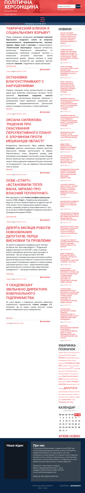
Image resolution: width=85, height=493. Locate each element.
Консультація (71, 366)
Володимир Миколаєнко (72, 358)
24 (66, 427)
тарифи (77, 397)
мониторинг (69, 394)
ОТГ (71, 368)
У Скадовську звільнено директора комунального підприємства (26, 291)
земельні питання (74, 391)
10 (66, 421)
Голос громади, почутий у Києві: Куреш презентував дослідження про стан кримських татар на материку (69, 71)
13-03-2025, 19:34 (66, 222)
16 (63, 424)
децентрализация (64, 391)
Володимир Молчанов (65, 360)
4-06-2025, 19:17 (66, 165)
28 (79, 427)
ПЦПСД (61, 373)
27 (76, 427)
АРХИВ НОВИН (69, 436)
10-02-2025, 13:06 (66, 264)
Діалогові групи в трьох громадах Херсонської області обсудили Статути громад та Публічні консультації (69, 230)
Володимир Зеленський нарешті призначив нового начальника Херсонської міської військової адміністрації (69, 174)
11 (70, 421)
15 (60, 424)
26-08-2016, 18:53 (20, 114)
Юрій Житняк (62, 381)
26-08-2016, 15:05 (17, 323)
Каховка (64, 366)
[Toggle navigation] (42, 19)
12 (73, 421)
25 (70, 427)
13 (76, 421)
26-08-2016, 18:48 (20, 174)
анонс (69, 381)
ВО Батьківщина (71, 355)
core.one (9, 71)
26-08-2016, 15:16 (20, 222)
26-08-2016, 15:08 (20, 279)
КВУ (60, 366)
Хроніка (9, 109)
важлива (62, 384)
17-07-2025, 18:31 (66, 94)
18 (70, 424)
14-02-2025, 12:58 (66, 249)
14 (79, 421)
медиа (64, 394)
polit (8, 323)
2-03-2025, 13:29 (66, 236)
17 (66, 424)
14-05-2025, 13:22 (66, 197)
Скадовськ (66, 373)
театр (60, 399)
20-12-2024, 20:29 (66, 322)
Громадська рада (72, 363)
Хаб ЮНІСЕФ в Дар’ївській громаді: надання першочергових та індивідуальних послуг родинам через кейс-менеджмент (69, 314)
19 (73, 424)
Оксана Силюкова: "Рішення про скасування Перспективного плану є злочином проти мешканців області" (28, 130)
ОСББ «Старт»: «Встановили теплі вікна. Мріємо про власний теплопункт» (27, 186)
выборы (61, 388)
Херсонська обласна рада (70, 379)
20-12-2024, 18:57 (66, 340)
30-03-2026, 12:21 (66, 45)
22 (60, 427)
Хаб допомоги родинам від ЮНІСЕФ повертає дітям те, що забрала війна (69, 204)
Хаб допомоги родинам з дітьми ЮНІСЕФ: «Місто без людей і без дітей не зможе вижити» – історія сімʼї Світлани (69, 216)
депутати (70, 388)
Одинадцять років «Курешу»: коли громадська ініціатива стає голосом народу (69, 135)
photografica (76, 486)
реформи (72, 397)
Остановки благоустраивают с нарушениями (25, 81)
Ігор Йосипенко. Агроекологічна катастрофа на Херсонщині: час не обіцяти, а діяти (67, 159)
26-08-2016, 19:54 (20, 71)
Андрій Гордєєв (63, 352)
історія (73, 399)
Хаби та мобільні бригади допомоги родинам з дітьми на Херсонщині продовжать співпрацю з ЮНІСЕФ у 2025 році (69, 258)
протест (67, 397)
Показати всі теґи (66, 402)
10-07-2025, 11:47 (66, 111)
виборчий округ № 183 (72, 384)
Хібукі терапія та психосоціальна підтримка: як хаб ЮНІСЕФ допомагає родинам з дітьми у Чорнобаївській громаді (68, 87)
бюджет (75, 381)
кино (60, 394)
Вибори (62, 358)
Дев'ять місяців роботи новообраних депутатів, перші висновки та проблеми (28, 234)
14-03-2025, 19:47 (66, 209)
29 (60, 431)
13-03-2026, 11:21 (66, 62)
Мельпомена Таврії (64, 368)
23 (63, 427)
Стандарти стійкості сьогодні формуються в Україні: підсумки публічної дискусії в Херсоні (69, 243)
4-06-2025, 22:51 (66, 151)
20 (76, 424)
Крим (77, 366)
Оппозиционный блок (71, 371)
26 (73, 427)
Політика (10, 274)
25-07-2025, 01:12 (66, 77)
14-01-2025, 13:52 (66, 285)
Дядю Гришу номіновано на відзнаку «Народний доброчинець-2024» (68, 146)
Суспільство (11, 66)
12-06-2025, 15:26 (66, 140)
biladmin (9, 222)
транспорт (66, 399)
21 (79, 424)
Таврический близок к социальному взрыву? (28, 30)
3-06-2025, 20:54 (66, 180)
